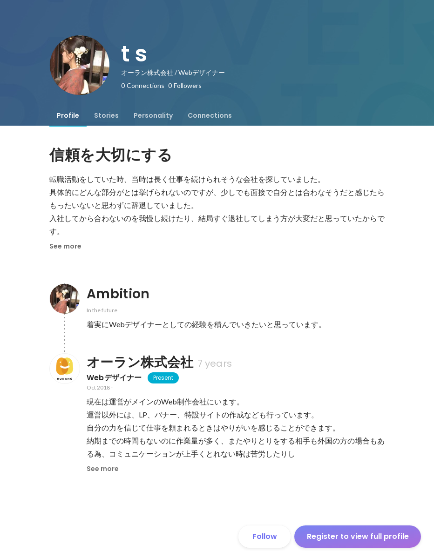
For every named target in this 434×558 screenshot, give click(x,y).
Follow (264, 536)
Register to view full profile (358, 536)
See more (65, 246)
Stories (106, 115)
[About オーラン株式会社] (64, 368)
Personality (153, 115)
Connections (210, 115)
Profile (68, 115)
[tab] (68, 115)
